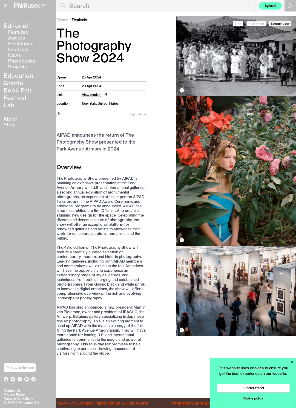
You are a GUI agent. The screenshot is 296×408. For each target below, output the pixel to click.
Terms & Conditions (18, 398)
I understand (253, 388)
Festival (14, 97)
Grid (238, 24)
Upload (270, 6)
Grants (13, 82)
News (14, 55)
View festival (94, 95)
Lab (9, 104)
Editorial (15, 25)
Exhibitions (21, 43)
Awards (16, 38)
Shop (9, 124)
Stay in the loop (20, 367)
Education (18, 75)
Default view (280, 24)
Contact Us (12, 390)
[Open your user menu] (290, 6)
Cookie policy (253, 398)
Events (62, 19)
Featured (18, 32)
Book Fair (17, 90)
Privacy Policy (14, 394)
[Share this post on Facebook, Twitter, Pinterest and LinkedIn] (58, 114)
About (10, 119)
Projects (17, 66)
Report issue (137, 114)
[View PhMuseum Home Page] (29, 5)
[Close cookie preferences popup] (292, 362)
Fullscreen (256, 24)
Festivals (18, 49)
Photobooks (21, 61)
